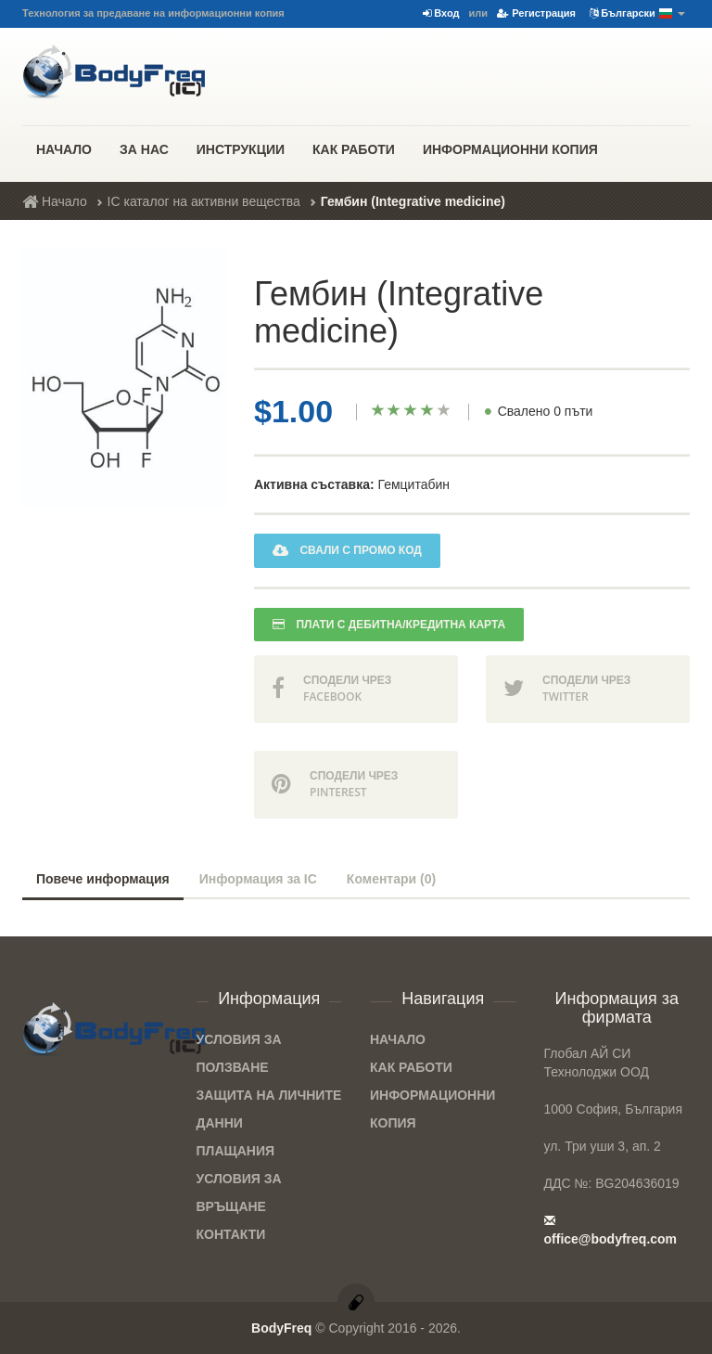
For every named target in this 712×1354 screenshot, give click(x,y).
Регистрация (536, 13)
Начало (64, 149)
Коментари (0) (391, 878)
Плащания (236, 1150)
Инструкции (241, 149)
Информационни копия (510, 149)
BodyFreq (281, 1328)
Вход (441, 13)
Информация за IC (258, 878)
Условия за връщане (239, 1192)
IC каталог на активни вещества (204, 201)
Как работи (353, 149)
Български (637, 13)
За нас (144, 149)
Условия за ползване (239, 1053)
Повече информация (103, 878)
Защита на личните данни (269, 1109)
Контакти (231, 1234)
